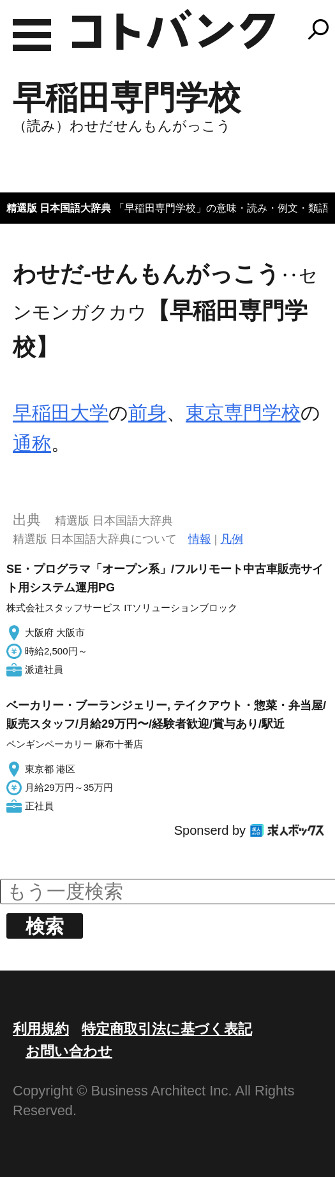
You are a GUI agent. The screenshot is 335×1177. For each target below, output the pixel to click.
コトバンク (173, 29)
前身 (147, 412)
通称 (32, 443)
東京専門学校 (243, 412)
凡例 (231, 539)
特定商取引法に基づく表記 (167, 1029)
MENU (32, 35)
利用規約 (41, 1029)
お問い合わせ (69, 1051)
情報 (199, 539)
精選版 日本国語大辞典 (58, 208)
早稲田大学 (60, 412)
